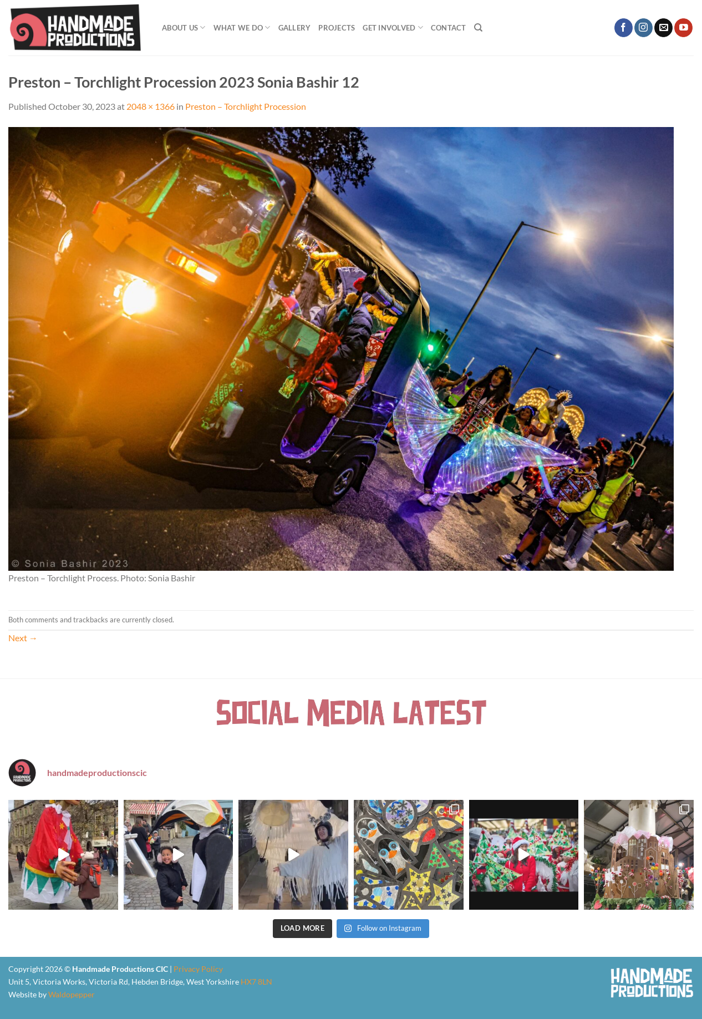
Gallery (294, 27)
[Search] (478, 27)
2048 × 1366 (150, 106)
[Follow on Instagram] (643, 27)
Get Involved (393, 27)
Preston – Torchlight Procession (245, 106)
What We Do (242, 27)
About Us (184, 27)
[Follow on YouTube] (683, 27)
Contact (448, 27)
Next (23, 637)
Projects (336, 27)
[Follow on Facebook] (623, 27)
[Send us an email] (663, 27)
